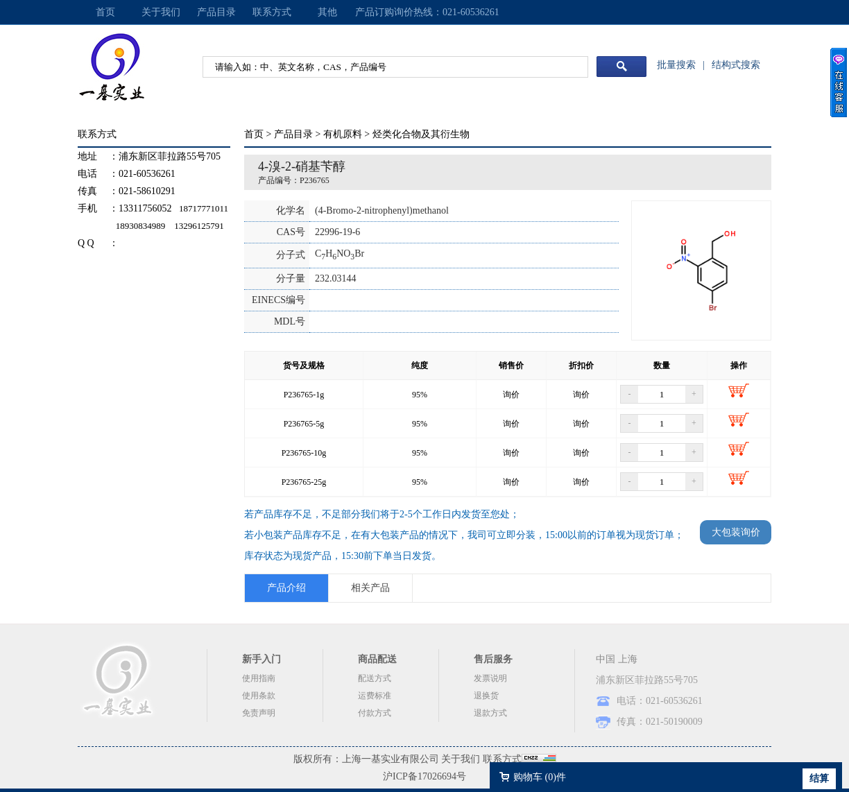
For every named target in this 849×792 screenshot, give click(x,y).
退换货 (486, 695)
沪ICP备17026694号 (424, 776)
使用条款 (258, 695)
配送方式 (374, 678)
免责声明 (258, 713)
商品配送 (377, 659)
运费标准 (374, 695)
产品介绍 (286, 588)
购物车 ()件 (539, 777)
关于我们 (161, 12)
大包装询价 (736, 532)
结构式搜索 (736, 65)
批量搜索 (676, 65)
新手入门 (261, 659)
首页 (105, 12)
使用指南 (258, 678)
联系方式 (271, 12)
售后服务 (493, 659)
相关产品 (370, 588)
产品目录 (216, 12)
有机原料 (342, 134)
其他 (327, 12)
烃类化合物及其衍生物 (421, 134)
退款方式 (490, 713)
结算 (819, 778)
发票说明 (490, 678)
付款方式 (374, 713)
